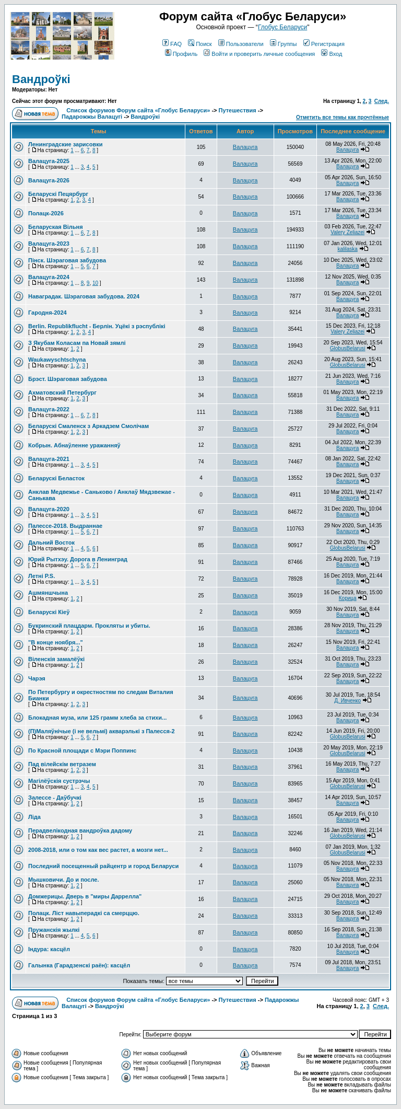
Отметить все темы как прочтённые (342, 117)
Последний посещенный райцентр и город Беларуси (103, 866)
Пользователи (241, 44)
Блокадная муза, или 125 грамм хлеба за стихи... (97, 717)
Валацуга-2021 (48, 459)
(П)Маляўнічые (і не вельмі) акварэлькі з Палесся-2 (101, 731)
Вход (331, 54)
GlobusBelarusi (347, 348)
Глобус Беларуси (282, 27)
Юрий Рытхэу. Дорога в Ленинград (77, 559)
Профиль (181, 54)
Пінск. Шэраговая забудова (67, 260)
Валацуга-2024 (48, 277)
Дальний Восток (51, 542)
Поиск (199, 44)
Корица (348, 598)
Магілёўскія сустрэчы (59, 781)
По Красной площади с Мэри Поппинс (82, 750)
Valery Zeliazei (347, 232)
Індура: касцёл (49, 949)
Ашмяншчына (48, 593)
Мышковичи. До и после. (63, 879)
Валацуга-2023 (48, 243)
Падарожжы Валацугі (92, 116)
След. (381, 101)
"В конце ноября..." (55, 642)
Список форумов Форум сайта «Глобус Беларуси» (138, 110)
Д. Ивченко (347, 700)
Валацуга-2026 (48, 180)
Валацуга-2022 (48, 409)
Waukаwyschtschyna (57, 359)
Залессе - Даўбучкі (54, 797)
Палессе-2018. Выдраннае (65, 526)
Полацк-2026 (46, 213)
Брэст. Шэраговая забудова (67, 379)
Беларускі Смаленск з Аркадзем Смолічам (88, 426)
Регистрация (324, 44)
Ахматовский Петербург (62, 392)
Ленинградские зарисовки (65, 144)
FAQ (172, 44)
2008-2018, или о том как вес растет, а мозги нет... (98, 850)
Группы (283, 44)
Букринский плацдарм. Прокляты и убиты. (89, 625)
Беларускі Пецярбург (58, 194)
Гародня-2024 (47, 312)
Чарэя (36, 678)
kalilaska (347, 249)
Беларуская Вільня (55, 227)
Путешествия (237, 110)
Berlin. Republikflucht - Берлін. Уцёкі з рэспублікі (97, 326)
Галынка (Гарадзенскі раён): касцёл (79, 965)
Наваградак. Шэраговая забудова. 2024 (83, 296)
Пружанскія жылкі (53, 930)
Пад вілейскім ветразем (62, 764)
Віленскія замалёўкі (56, 659)
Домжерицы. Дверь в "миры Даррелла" (84, 896)
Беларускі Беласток (56, 478)
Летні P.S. (41, 576)
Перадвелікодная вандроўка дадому (80, 830)
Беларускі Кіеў (48, 612)
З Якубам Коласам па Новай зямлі (77, 343)
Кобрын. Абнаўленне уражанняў (74, 445)
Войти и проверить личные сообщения (259, 54)
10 (95, 283)
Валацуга (245, 147)
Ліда (34, 817)
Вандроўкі (41, 79)
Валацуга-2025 (48, 161)
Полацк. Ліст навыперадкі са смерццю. (83, 913)
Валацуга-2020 (48, 509)
